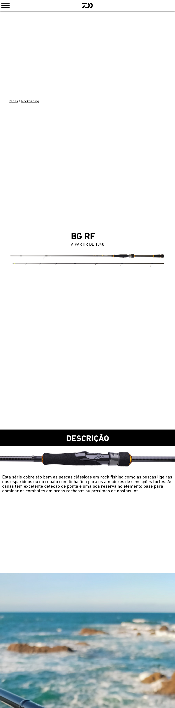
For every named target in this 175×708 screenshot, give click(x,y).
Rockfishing (30, 101)
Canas (13, 101)
